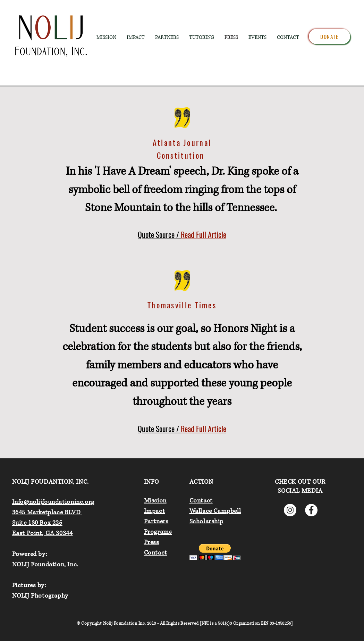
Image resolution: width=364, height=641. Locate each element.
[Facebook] (311, 510)
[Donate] (329, 36)
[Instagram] (290, 510)
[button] (214, 552)
